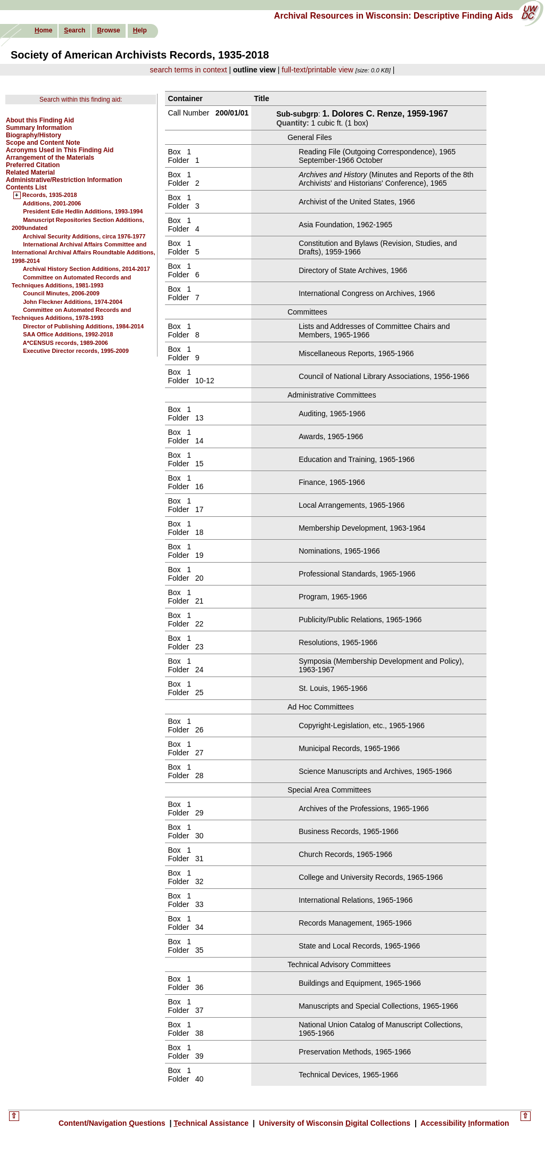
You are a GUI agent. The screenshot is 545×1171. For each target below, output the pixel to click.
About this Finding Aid (40, 120)
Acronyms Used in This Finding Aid (59, 150)
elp (140, 30)
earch (74, 30)
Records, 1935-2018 (49, 195)
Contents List (26, 187)
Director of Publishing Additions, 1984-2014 (83, 326)
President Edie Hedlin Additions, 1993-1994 (83, 211)
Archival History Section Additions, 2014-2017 (86, 269)
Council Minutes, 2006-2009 (61, 293)
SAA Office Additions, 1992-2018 (68, 334)
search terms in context (188, 69)
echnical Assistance (212, 1123)
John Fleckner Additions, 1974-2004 (72, 302)
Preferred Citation (33, 165)
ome (43, 30)
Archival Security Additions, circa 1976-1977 (84, 236)
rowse (108, 30)
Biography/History (33, 135)
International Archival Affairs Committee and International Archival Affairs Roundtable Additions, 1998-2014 (83, 252)
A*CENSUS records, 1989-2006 (65, 343)
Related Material (30, 172)
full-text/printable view (317, 69)
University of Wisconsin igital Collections (334, 1123)
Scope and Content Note (43, 142)
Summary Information (39, 127)
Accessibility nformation (464, 1123)
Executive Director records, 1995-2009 (76, 351)
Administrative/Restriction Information (64, 180)
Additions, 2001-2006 (52, 203)
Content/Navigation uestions (113, 1123)
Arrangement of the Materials (50, 157)
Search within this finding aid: (80, 99)
